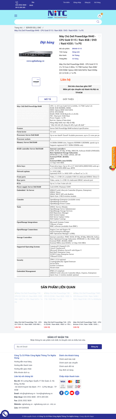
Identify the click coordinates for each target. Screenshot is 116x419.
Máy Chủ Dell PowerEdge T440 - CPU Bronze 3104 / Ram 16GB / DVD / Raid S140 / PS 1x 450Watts (87, 323)
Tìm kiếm (66, 2)
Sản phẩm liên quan (58, 287)
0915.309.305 (42, 397)
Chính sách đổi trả (66, 366)
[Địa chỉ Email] (51, 346)
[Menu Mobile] (16, 15)
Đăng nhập (77, 2)
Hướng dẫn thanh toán (23, 365)
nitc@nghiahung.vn (27, 393)
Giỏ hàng (97, 2)
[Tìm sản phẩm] (54, 21)
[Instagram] (77, 393)
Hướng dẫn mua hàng (23, 362)
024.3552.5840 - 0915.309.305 (21, 4)
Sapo (92, 416)
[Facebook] (61, 393)
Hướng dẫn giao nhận (23, 369)
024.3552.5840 (30, 397)
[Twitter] (66, 393)
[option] (36, 55)
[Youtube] (72, 393)
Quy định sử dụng (66, 370)
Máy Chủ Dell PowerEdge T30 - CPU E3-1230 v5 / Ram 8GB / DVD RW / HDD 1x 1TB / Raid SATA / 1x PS (28, 323)
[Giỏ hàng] (100, 16)
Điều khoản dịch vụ (22, 372)
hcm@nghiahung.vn (45, 393)
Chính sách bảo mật (67, 359)
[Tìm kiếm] (98, 21)
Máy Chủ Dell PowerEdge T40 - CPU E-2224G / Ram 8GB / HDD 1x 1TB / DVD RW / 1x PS (57, 323)
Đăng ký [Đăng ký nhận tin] (94, 347)
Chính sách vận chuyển (68, 363)
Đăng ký (87, 2)
